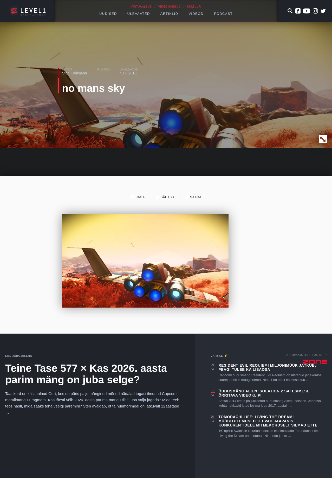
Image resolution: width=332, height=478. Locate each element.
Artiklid (169, 14)
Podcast (223, 14)
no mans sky (93, 88)
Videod (196, 14)
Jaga (138, 197)
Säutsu (164, 197)
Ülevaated (138, 14)
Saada (193, 197)
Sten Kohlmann (74, 73)
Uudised (108, 14)
